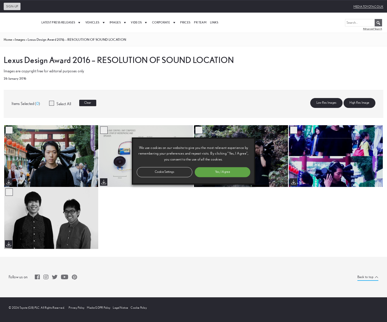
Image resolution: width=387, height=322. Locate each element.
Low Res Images (326, 102)
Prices (185, 22)
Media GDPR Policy (98, 307)
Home (8, 39)
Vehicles (95, 22)
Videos (139, 22)
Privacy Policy (76, 307)
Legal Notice (120, 307)
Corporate (164, 22)
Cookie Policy (139, 307)
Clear (87, 102)
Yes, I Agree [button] (222, 171)
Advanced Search (372, 28)
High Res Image (359, 102)
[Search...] (363, 22)
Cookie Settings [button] (164, 171)
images (20, 39)
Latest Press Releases (61, 22)
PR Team (200, 22)
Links (214, 22)
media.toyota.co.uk (368, 6)
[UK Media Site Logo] (19, 22)
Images (118, 22)
